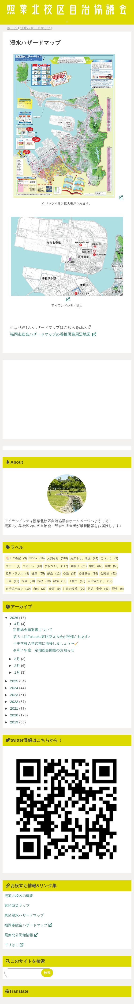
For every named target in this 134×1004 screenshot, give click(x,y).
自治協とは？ (14, 588)
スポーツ (28, 566)
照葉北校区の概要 (18, 896)
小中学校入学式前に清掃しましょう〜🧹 (46, 643)
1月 (17, 672)
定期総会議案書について (33, 630)
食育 (52, 588)
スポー (10, 566)
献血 (50, 573)
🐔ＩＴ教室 (13, 558)
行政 (40, 581)
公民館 (104, 573)
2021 (14, 708)
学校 (92, 566)
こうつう (106, 558)
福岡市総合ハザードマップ (28, 925)
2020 (14, 715)
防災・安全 (95, 588)
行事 (24, 581)
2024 (14, 688)
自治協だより (96, 581)
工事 (9, 581)
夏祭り (75, 566)
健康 (34, 573)
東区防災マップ (17, 905)
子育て (73, 581)
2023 (14, 695)
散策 (56, 581)
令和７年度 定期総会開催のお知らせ (43, 650)
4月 (17, 624)
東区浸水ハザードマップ (24, 915)
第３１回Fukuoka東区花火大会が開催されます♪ (51, 637)
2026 (14, 618)
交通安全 (84, 573)
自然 (36, 588)
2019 (14, 722)
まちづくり (52, 566)
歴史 (115, 588)
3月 (17, 659)
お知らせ (53, 558)
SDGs (33, 558)
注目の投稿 (70, 588)
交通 (66, 573)
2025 (14, 681)
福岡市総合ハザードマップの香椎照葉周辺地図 (50, 334)
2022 (14, 702)
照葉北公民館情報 (21, 935)
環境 (108, 566)
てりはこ (13, 945)
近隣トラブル (14, 573)
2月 (17, 666)
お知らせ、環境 (80, 558)
